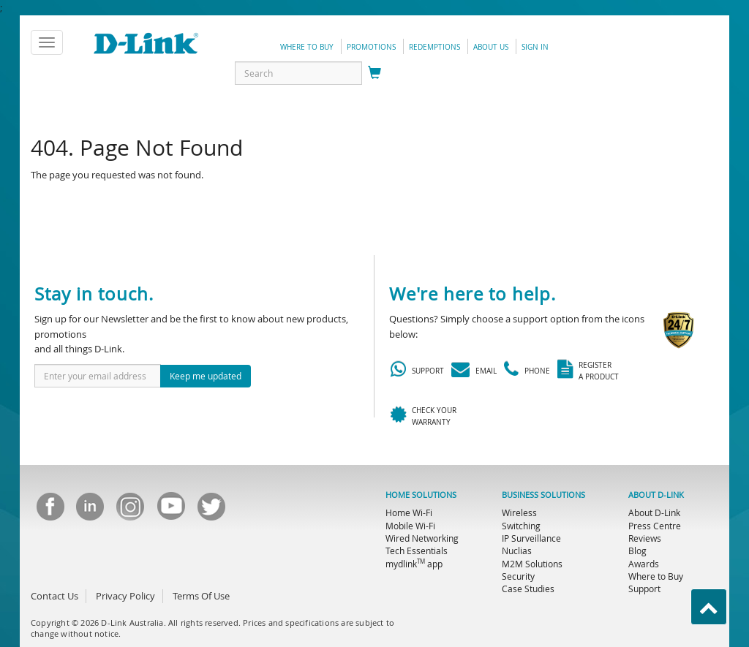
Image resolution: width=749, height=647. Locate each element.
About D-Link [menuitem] (654, 512)
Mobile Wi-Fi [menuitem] (410, 525)
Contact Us (54, 595)
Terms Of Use (201, 595)
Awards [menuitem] (643, 564)
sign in (535, 47)
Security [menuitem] (518, 576)
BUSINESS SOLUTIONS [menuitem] (543, 495)
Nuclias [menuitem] (517, 550)
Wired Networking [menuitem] (422, 538)
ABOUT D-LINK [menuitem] (656, 495)
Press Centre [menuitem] (654, 525)
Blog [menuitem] (637, 550)
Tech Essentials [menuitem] (416, 550)
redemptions (434, 47)
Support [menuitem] (644, 588)
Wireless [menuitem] (519, 512)
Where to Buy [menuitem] (655, 576)
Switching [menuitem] (521, 525)
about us (490, 47)
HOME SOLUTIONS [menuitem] (420, 495)
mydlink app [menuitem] (414, 564)
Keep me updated (205, 376)
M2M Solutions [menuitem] (532, 564)
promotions (371, 47)
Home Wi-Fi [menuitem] (408, 512)
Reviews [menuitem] (644, 538)
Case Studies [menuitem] (528, 588)
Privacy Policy (125, 595)
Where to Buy (307, 47)
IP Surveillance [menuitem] (531, 538)
